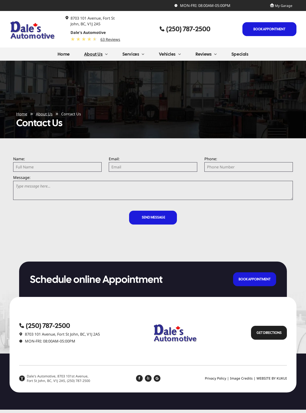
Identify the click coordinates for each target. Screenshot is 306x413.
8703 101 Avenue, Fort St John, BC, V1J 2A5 (62, 334)
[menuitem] (63, 55)
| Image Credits (240, 378)
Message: (21, 177)
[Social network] (157, 379)
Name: (19, 158)
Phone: (210, 158)
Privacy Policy (215, 378)
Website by (266, 378)
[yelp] (148, 379)
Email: (114, 158)
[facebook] (139, 379)
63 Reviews (110, 39)
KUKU (281, 378)
